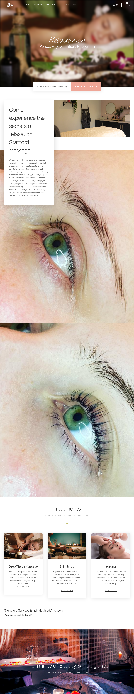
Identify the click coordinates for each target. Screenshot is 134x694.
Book (115, 5)
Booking (38, 5)
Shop (75, 5)
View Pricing (23, 586)
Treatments (52, 5)
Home (27, 5)
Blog (66, 5)
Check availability (86, 87)
